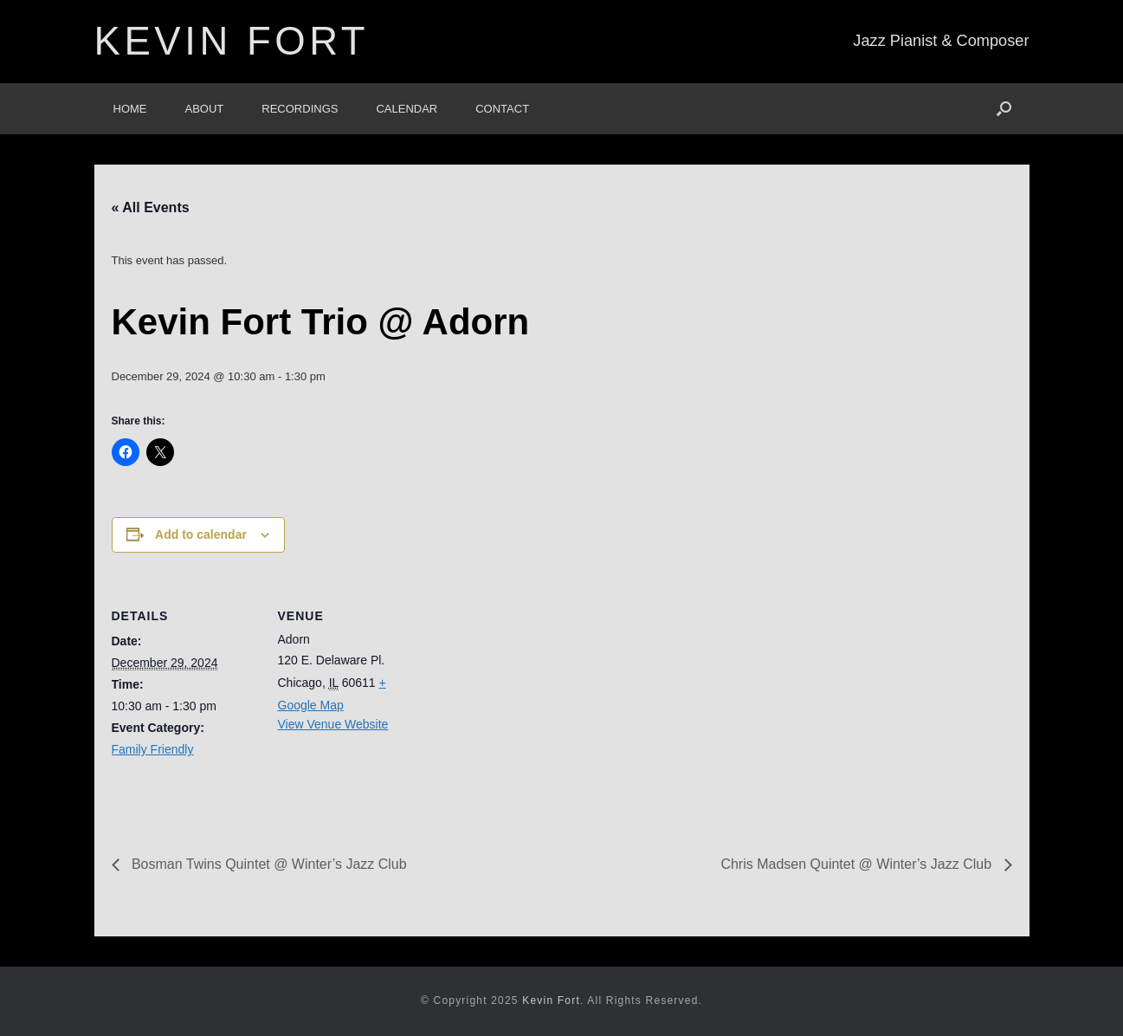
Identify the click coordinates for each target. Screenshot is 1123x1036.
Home (130, 108)
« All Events (151, 207)
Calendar (406, 108)
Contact (502, 108)
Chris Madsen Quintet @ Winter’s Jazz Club (857, 864)
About (204, 108)
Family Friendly (153, 749)
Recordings (299, 108)
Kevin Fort (551, 1000)
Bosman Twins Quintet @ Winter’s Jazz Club (267, 864)
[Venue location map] (535, 700)
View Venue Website (333, 724)
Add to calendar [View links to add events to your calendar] (201, 534)
